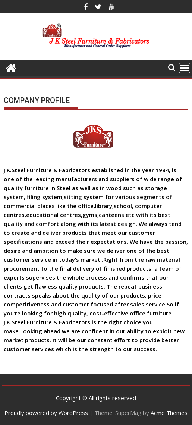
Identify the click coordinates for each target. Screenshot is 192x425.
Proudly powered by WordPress (46, 412)
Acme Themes (169, 412)
